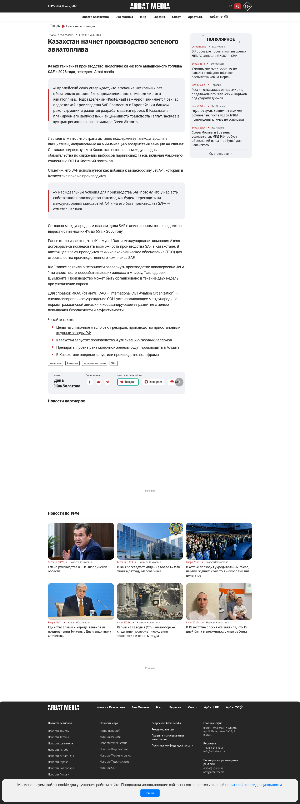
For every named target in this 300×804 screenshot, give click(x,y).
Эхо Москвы (124, 17)
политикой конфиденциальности (253, 785)
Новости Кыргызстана (114, 749)
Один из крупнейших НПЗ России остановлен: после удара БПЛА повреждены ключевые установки (218, 115)
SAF (113, 363)
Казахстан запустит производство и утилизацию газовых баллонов (114, 340)
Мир (143, 17)
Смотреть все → (220, 154)
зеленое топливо (95, 363)
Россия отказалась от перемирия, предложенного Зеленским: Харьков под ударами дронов (219, 94)
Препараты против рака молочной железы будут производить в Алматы (118, 347)
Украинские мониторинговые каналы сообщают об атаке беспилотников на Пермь (214, 72)
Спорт (176, 17)
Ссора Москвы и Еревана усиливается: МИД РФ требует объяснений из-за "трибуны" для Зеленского (217, 138)
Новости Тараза (58, 762)
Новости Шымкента (60, 743)
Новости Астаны (58, 737)
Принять (150, 793)
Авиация (72, 363)
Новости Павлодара (61, 768)
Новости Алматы (58, 731)
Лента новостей (110, 731)
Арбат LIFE (195, 17)
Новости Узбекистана (113, 743)
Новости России (110, 737)
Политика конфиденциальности (172, 745)
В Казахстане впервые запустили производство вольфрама (107, 354)
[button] (179, 382)
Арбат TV (219, 17)
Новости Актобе (58, 750)
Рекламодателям (163, 729)
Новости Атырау (58, 774)
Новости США (108, 768)
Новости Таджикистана (115, 761)
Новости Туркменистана (115, 755)
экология (55, 363)
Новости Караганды (61, 756)
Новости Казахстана (94, 17)
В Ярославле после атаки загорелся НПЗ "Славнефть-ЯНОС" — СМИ (219, 53)
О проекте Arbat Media (166, 723)
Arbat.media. (104, 72)
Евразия (159, 17)
